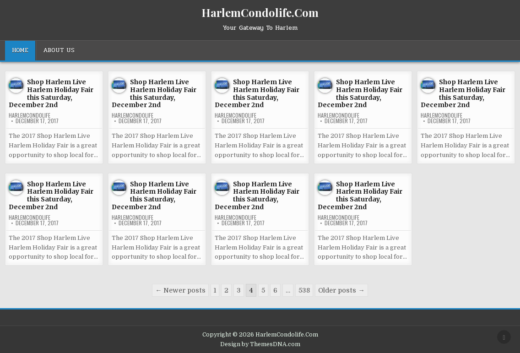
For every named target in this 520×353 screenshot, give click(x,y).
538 (304, 290)
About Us (59, 50)
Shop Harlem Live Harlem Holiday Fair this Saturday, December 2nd (51, 93)
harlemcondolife (29, 115)
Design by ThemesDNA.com (260, 344)
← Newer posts (180, 290)
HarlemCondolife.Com (260, 12)
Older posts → (341, 290)
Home (20, 50)
